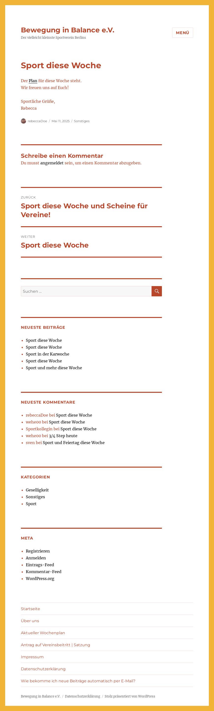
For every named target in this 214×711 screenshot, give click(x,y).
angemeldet (52, 162)
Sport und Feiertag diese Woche (74, 442)
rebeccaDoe (37, 121)
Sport (31, 503)
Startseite (30, 608)
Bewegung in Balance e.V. (67, 30)
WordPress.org (40, 578)
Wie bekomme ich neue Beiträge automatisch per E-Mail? (78, 681)
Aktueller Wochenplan (43, 633)
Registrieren (38, 551)
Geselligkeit (37, 489)
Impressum (32, 657)
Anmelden (36, 557)
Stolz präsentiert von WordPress (130, 696)
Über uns (30, 621)
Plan (33, 80)
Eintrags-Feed (40, 564)
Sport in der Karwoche (47, 354)
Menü (182, 32)
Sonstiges (81, 121)
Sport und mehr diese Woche (54, 367)
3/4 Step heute (63, 435)
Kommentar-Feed (43, 571)
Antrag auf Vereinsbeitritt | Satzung (55, 645)
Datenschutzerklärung (43, 669)
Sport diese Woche (44, 340)
